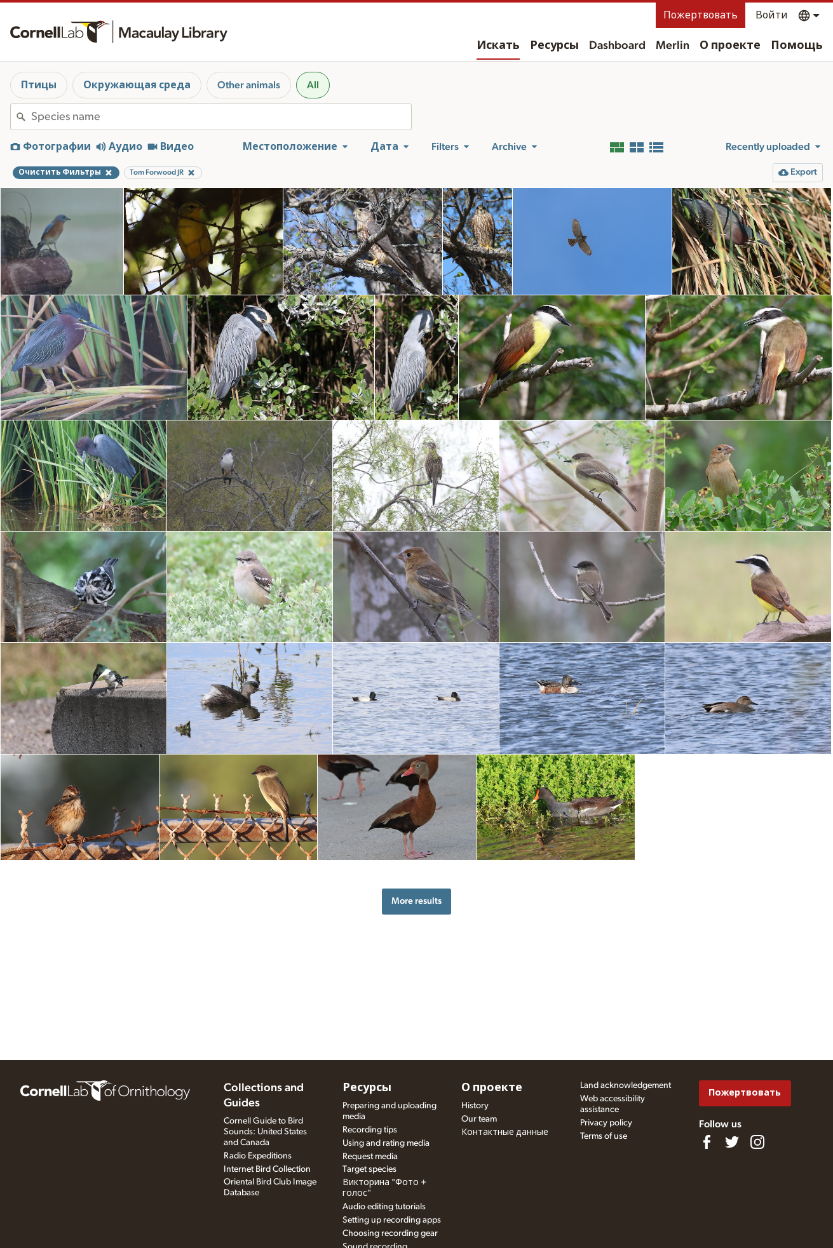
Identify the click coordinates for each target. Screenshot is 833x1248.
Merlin (672, 45)
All (313, 85)
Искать (498, 45)
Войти (771, 15)
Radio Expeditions (258, 1155)
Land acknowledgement (625, 1085)
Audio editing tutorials (384, 1206)
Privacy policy (606, 1122)
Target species (369, 1169)
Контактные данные (504, 1132)
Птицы (39, 85)
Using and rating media (386, 1143)
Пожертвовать (700, 15)
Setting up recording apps (391, 1220)
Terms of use (603, 1136)
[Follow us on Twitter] (732, 1142)
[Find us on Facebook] (706, 1142)
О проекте (730, 45)
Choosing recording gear (390, 1233)
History (475, 1105)
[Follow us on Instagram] (757, 1142)
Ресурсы (554, 45)
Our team (479, 1119)
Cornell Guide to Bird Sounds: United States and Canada (265, 1132)
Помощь (797, 45)
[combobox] (221, 117)
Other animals (248, 85)
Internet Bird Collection (267, 1169)
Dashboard (617, 45)
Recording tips (369, 1129)
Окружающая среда (137, 85)
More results (416, 901)
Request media (370, 1156)
